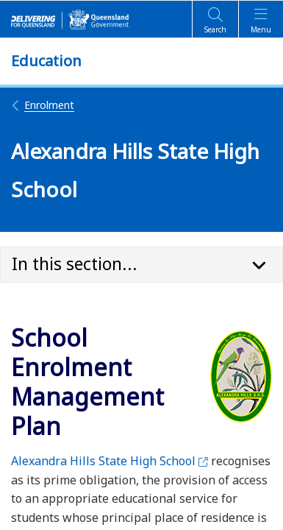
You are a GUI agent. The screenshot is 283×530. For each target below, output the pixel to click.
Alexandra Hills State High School (109, 461)
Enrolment (42, 105)
